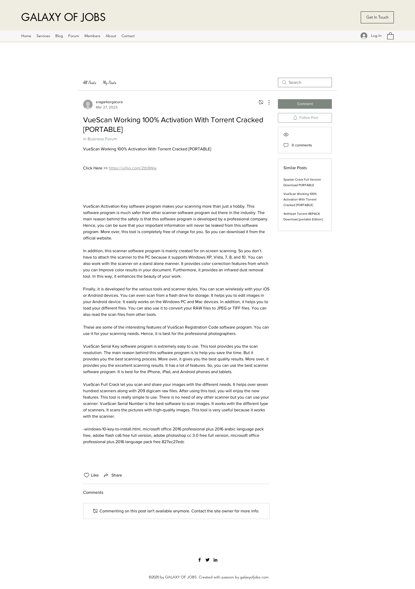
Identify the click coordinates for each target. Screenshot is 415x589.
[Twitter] (207, 559)
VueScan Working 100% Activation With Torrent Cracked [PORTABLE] (300, 199)
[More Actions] (266, 102)
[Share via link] (112, 475)
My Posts (109, 82)
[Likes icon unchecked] (86, 475)
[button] (390, 36)
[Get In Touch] (377, 17)
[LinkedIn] (215, 559)
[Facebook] (199, 559)
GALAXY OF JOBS (63, 17)
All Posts (89, 82)
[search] (305, 82)
